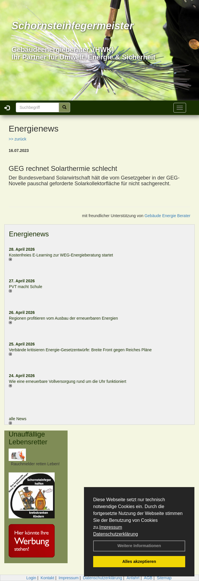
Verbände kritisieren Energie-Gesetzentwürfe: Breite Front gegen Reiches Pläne (80, 350)
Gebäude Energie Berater (167, 215)
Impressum (110, 527)
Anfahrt (133, 578)
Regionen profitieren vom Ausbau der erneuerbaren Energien (63, 318)
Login (31, 578)
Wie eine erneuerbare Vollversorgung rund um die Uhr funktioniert (67, 381)
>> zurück (17, 139)
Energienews (29, 234)
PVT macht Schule (25, 286)
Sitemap (164, 578)
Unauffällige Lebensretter (28, 437)
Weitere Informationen (139, 545)
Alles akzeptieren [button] (139, 561)
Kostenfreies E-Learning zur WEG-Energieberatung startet (61, 255)
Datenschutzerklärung (115, 534)
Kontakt (47, 578)
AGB (148, 578)
